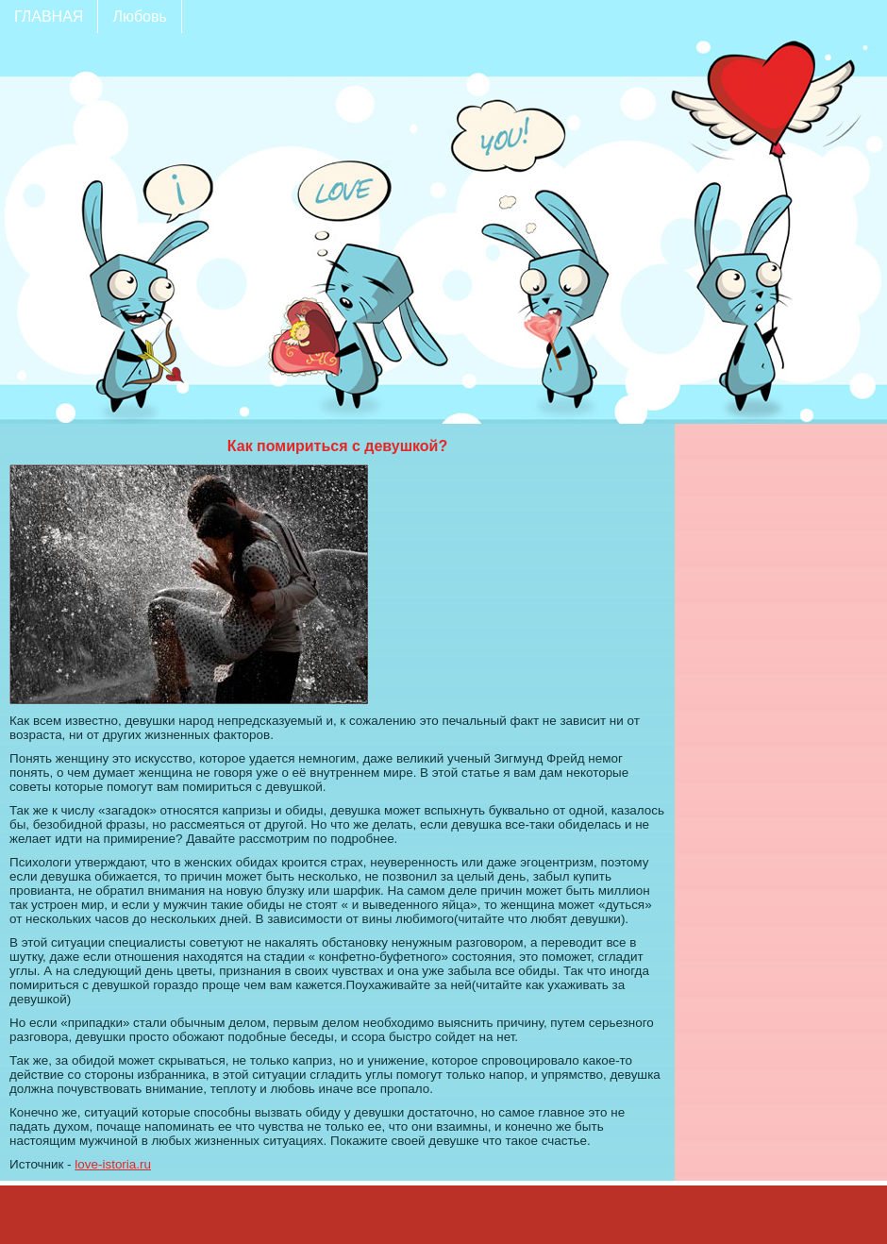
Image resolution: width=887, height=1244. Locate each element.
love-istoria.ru (113, 1164)
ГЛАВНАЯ (48, 16)
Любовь (139, 16)
